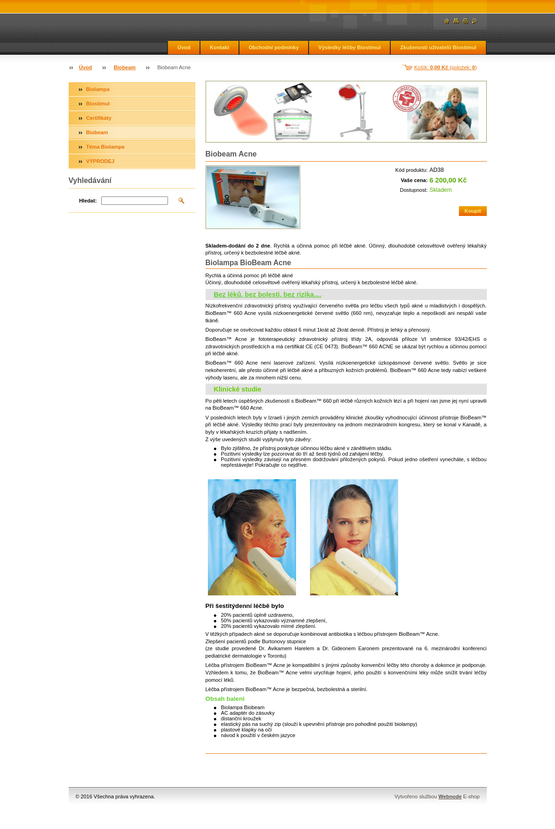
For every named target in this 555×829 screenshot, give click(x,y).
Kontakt (219, 47)
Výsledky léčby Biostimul (349, 47)
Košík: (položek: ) (445, 67)
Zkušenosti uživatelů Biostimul (438, 47)
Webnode (450, 796)
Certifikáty (99, 118)
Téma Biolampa (105, 147)
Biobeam (125, 67)
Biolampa (98, 89)
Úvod (183, 47)
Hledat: (88, 200)
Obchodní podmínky (274, 47)
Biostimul (98, 103)
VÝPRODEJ (100, 161)
